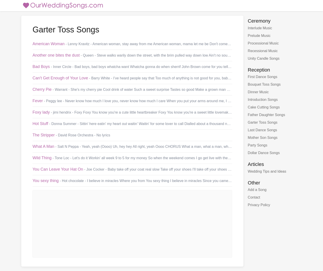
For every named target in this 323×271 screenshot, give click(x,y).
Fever (38, 101)
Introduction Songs (263, 100)
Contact (254, 197)
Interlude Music (260, 28)
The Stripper (44, 135)
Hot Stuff (40, 123)
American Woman (49, 44)
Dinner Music (258, 92)
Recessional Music (263, 51)
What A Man (43, 146)
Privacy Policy (259, 205)
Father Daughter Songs (266, 115)
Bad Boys (41, 66)
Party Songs (257, 145)
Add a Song (257, 190)
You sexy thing (46, 180)
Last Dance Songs (262, 130)
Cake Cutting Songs (264, 107)
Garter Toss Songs (262, 122)
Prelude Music (259, 36)
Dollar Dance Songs (264, 153)
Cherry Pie (42, 89)
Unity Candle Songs (263, 58)
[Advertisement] (132, 224)
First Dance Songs (262, 77)
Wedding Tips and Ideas (267, 171)
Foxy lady (41, 112)
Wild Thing (42, 158)
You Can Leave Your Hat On (58, 169)
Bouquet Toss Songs (264, 84)
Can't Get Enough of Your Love (60, 78)
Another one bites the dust (56, 55)
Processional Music (263, 43)
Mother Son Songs (263, 138)
